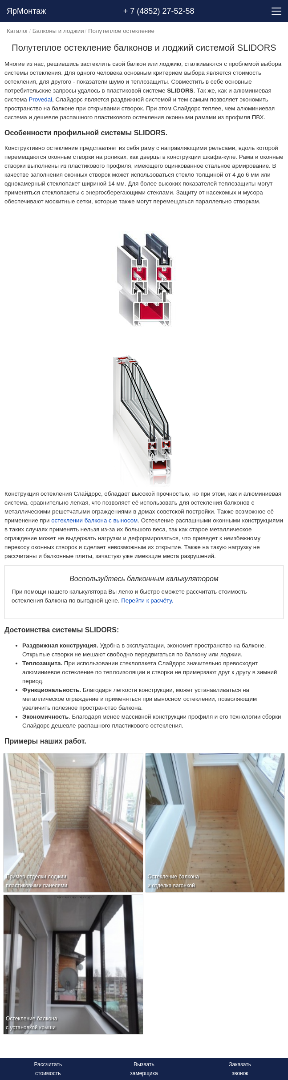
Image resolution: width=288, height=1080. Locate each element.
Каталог (17, 31)
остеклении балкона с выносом (94, 520)
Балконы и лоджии (58, 31)
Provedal (40, 99)
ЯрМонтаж (26, 11)
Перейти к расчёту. (147, 600)
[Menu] (276, 11)
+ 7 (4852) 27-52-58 (159, 11)
